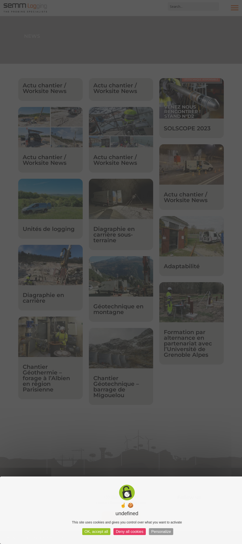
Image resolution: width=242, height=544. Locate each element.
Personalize (161, 532)
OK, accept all (96, 532)
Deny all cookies (129, 532)
